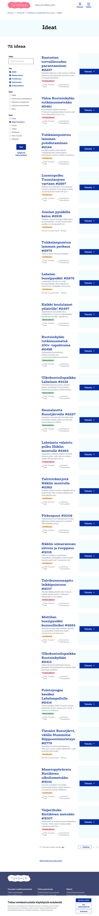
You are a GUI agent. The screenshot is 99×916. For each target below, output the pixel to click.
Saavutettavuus (14, 895)
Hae (21, 147)
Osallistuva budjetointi (47, 895)
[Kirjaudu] (80, 5)
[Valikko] (88, 5)
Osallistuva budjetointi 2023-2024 (41, 13)
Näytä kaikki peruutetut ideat (51, 861)
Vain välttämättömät (83, 906)
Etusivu (11, 13)
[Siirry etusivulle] (31, 5)
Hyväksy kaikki (83, 900)
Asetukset (83, 911)
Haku (11, 57)
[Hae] (21, 61)
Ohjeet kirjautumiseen (75, 892)
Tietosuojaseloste (15, 892)
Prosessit (20, 13)
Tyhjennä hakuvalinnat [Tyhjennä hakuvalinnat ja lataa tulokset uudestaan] (21, 154)
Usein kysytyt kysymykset (48, 892)
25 (64, 847)
